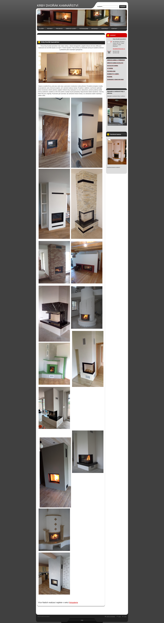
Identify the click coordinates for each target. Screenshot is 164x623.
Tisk (125, 616)
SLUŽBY (41, 28)
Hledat (122, 6)
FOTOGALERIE (83, 28)
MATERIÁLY (94, 28)
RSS (119, 616)
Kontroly (105, 28)
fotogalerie (73, 602)
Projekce (59, 28)
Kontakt (114, 28)
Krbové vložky (71, 28)
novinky (50, 28)
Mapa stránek (110, 616)
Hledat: (99, 6)
